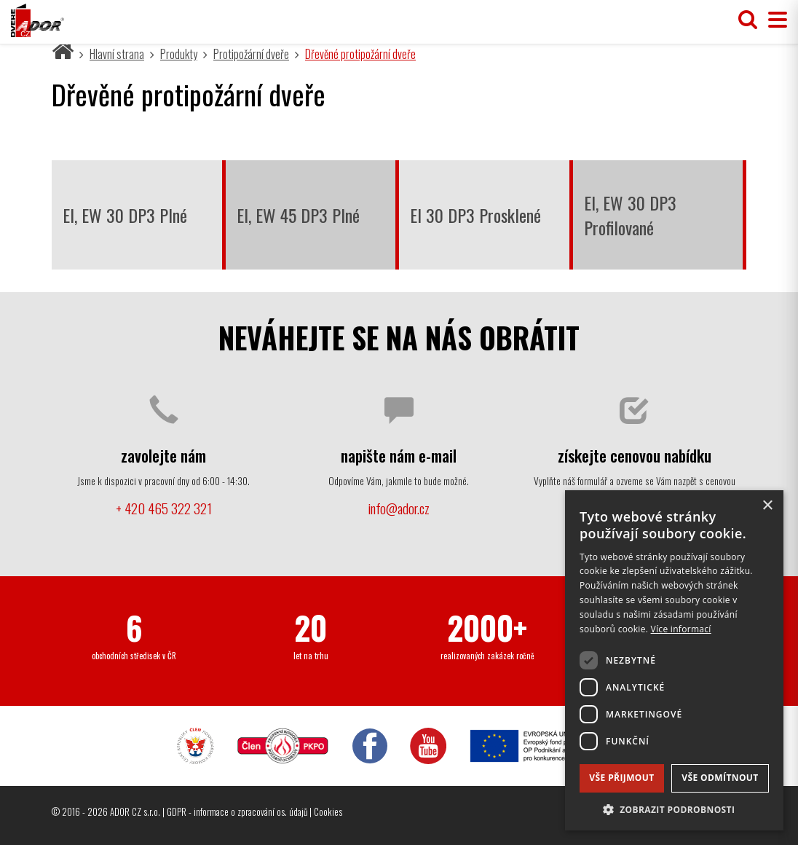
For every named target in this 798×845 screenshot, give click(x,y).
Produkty (178, 54)
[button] (674, 809)
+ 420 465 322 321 (164, 508)
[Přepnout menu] (774, 20)
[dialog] (674, 660)
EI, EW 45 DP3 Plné (298, 215)
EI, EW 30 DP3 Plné (125, 215)
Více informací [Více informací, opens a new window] (681, 629)
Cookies (328, 811)
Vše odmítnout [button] (720, 777)
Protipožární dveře (251, 54)
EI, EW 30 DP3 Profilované (630, 214)
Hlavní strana (117, 54)
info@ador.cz (399, 508)
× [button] (767, 505)
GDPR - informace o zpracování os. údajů (237, 811)
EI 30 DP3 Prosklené (475, 215)
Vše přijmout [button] (621, 777)
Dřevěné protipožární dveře (360, 54)
